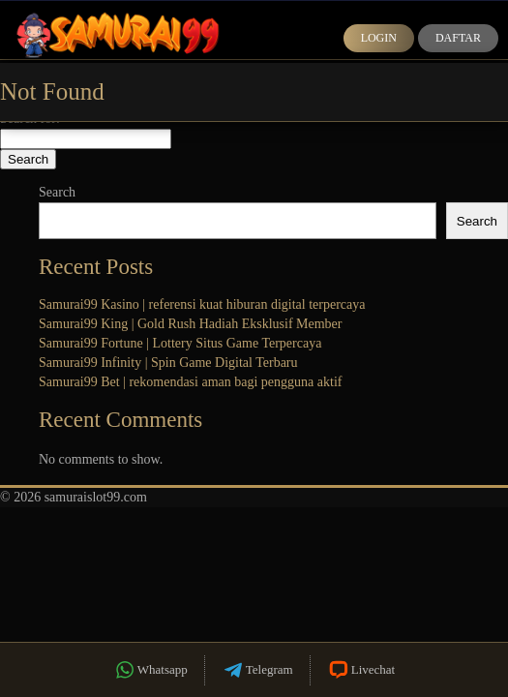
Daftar (458, 38)
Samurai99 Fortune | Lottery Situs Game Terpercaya (180, 343)
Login (379, 38)
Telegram (257, 670)
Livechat (361, 670)
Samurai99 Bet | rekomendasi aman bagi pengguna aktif (190, 382)
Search (57, 192)
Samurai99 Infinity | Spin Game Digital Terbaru (168, 362)
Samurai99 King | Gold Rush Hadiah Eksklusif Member (191, 324)
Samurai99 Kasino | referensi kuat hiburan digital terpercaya (202, 304)
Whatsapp (150, 670)
